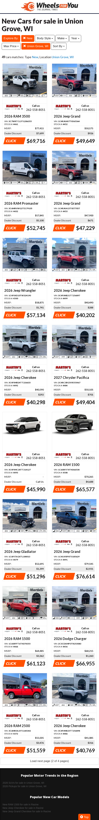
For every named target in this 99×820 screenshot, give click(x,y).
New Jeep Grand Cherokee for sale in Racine (27, 811)
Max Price (11, 46)
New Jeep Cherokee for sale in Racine (23, 808)
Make (62, 38)
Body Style (45, 38)
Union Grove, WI (35, 46)
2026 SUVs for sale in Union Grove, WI (23, 782)
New (28, 38)
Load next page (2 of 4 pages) (49, 761)
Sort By (58, 46)
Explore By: (11, 38)
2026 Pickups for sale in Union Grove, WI (24, 786)
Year (75, 38)
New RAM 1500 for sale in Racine (21, 804)
